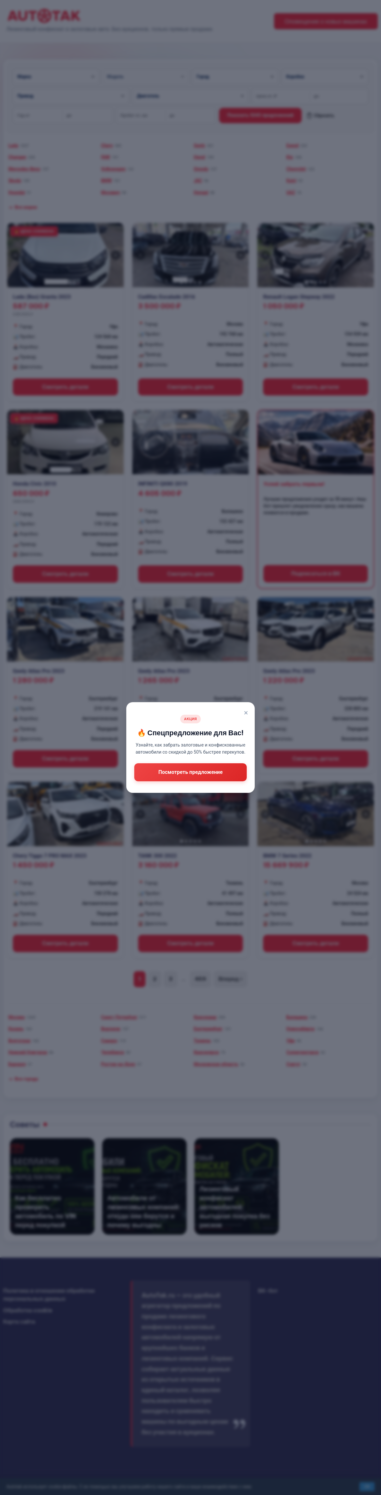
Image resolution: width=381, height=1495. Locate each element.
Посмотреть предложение (190, 772)
